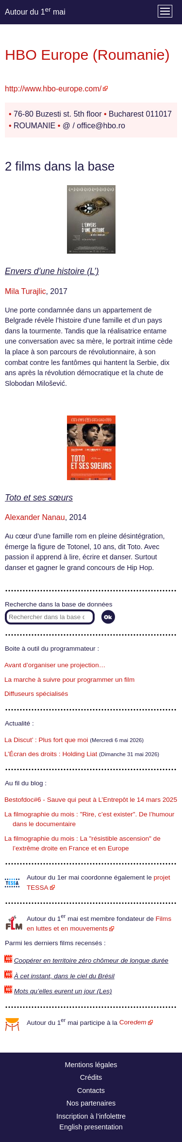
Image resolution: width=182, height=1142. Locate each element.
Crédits (91, 1077)
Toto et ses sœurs (39, 497)
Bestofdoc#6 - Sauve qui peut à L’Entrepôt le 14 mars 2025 (90, 799)
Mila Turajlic (25, 291)
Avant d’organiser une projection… (54, 665)
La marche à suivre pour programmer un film (69, 679)
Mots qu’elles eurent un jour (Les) (63, 991)
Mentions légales (91, 1065)
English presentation (90, 1127)
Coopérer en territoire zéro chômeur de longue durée (91, 960)
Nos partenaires (91, 1103)
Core (133, 1022)
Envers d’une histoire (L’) (52, 271)
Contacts (91, 1090)
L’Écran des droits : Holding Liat (50, 754)
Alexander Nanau (35, 517)
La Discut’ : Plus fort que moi (46, 740)
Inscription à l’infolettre (91, 1116)
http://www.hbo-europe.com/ (53, 89)
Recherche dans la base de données (58, 604)
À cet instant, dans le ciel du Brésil (64, 976)
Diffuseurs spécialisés (36, 693)
